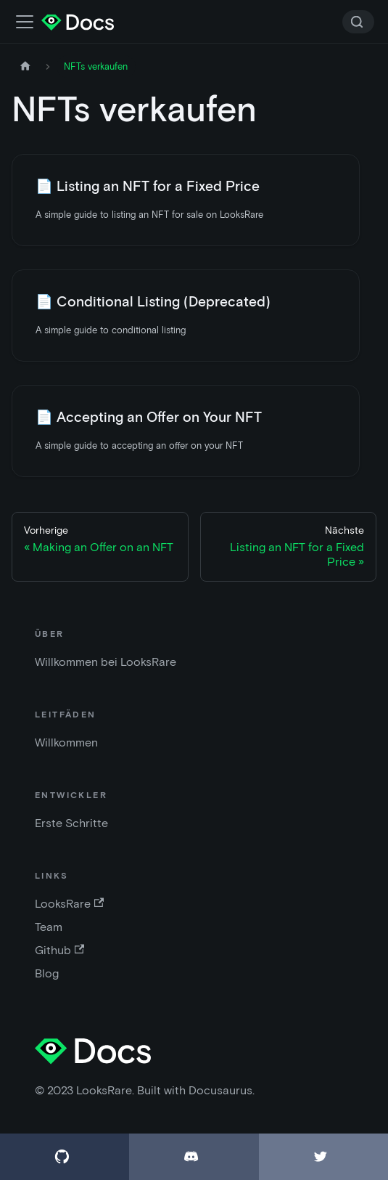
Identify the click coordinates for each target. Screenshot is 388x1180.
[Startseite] (25, 66)
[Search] (358, 21)
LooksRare (69, 904)
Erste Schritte (71, 823)
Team (48, 927)
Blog (47, 973)
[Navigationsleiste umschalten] (25, 22)
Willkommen (66, 742)
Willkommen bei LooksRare (105, 662)
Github (59, 950)
